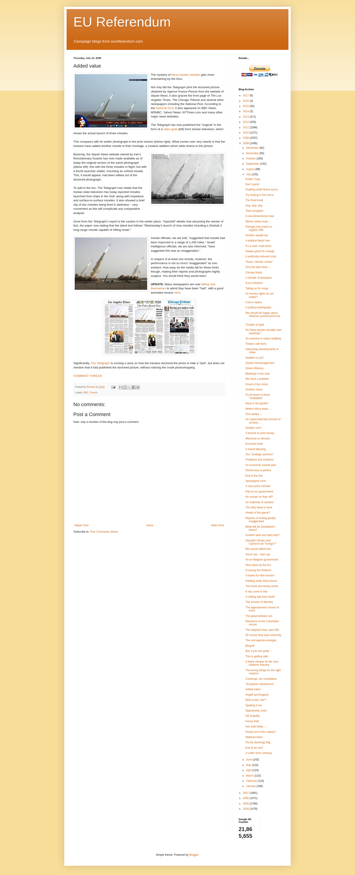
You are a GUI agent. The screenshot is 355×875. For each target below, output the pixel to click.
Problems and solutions (259, 459)
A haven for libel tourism (259, 575)
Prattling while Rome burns (261, 189)
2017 (246, 95)
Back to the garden (256, 403)
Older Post (217, 525)
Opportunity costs (255, 710)
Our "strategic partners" (259, 454)
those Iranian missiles (185, 74)
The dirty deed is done (258, 507)
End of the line (254, 475)
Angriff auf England (257, 694)
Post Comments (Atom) (104, 531)
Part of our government (259, 491)
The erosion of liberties (259, 602)
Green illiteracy (254, 368)
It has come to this (256, 591)
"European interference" (259, 684)
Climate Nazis (253, 272)
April (249, 770)
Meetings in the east (257, 373)
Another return (254, 389)
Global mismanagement (259, 363)
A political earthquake (258, 307)
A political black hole (257, 240)
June (249, 759)
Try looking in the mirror (259, 195)
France (94, 392)
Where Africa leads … (258, 408)
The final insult (254, 200)
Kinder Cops (252, 179)
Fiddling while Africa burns (261, 581)
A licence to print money (259, 433)
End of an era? (254, 747)
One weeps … (254, 414)
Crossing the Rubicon (258, 570)
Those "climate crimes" (259, 261)
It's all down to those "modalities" (257, 396)
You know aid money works (261, 586)
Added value (253, 689)
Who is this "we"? (255, 700)
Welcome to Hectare (257, 438)
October (251, 158)
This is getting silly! (256, 656)
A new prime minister (258, 486)
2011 (246, 127)
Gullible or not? (254, 357)
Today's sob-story (255, 343)
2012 (246, 122)
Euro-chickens (254, 283)
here (177, 292)
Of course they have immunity (263, 635)
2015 (246, 106)
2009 (246, 137)
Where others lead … (258, 221)
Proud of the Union (256, 384)
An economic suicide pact (260, 465)
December (252, 147)
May (249, 765)
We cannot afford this (258, 549)
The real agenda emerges (260, 640)
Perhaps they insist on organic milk (258, 228)
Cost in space (253, 302)
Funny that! (252, 721)
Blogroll (249, 645)
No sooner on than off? (259, 496)
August (250, 169)
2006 (246, 798)
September (253, 163)
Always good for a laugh (259, 251)
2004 (246, 808)
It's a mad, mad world (258, 246)
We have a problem (257, 378)
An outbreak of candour (259, 502)
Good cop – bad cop (257, 554)
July (249, 174)
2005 (246, 803)
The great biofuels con (258, 616)
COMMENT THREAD (87, 376)
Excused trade (254, 443)
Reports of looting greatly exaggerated (260, 520)
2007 (246, 793)
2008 (246, 143)
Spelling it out (253, 705)
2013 (246, 116)
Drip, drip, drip (253, 205)
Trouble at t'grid (254, 324)
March (250, 775)
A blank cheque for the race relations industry (261, 663)
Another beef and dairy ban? (262, 535)
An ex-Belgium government (261, 559)
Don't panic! (252, 184)
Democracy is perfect (258, 470)
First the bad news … (258, 267)
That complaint (254, 210)
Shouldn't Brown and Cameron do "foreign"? (260, 542)
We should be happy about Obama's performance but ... (262, 316)
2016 (246, 100)
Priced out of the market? (260, 732)
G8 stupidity (252, 715)
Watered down (254, 737)
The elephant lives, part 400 (262, 629)
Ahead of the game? (257, 512)
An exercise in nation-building (263, 338)
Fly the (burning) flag (257, 742)
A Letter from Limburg (258, 753)
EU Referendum (122, 21)
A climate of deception (258, 277)
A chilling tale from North (260, 596)
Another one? (253, 427)
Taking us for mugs (256, 288)
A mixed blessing (255, 449)
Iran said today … (256, 726)
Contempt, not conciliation (261, 678)
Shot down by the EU (258, 565)
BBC (86, 392)
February (252, 780)
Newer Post (81, 525)
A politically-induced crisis (260, 256)
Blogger (193, 854)
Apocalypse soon (255, 481)
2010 (246, 132)
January (251, 786)
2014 (246, 111)
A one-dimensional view (259, 216)
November (252, 153)
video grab (170, 129)
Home (150, 525)
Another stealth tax (256, 235)
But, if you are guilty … (259, 651)
